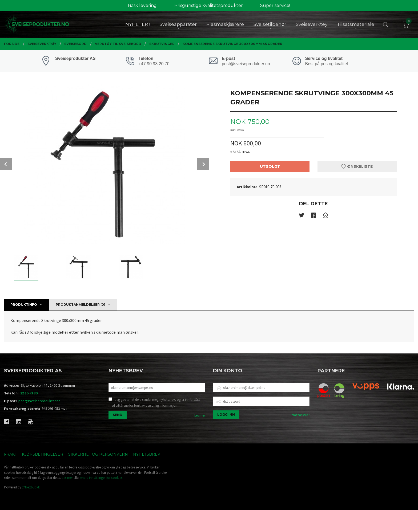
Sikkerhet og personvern (98, 454)
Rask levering (142, 5)
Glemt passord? (299, 415)
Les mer (199, 415)
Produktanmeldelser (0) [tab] (80, 305)
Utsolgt (270, 166)
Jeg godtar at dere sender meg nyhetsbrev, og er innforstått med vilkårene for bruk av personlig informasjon (154, 402)
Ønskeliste (357, 166)
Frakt (10, 454)
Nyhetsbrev (146, 454)
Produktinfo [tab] (23, 305)
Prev (6, 164)
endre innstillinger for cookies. (101, 477)
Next (203, 164)
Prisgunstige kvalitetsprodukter (208, 5)
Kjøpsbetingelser (42, 454)
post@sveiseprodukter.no (39, 400)
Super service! (275, 5)
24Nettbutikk (31, 487)
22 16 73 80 (29, 393)
